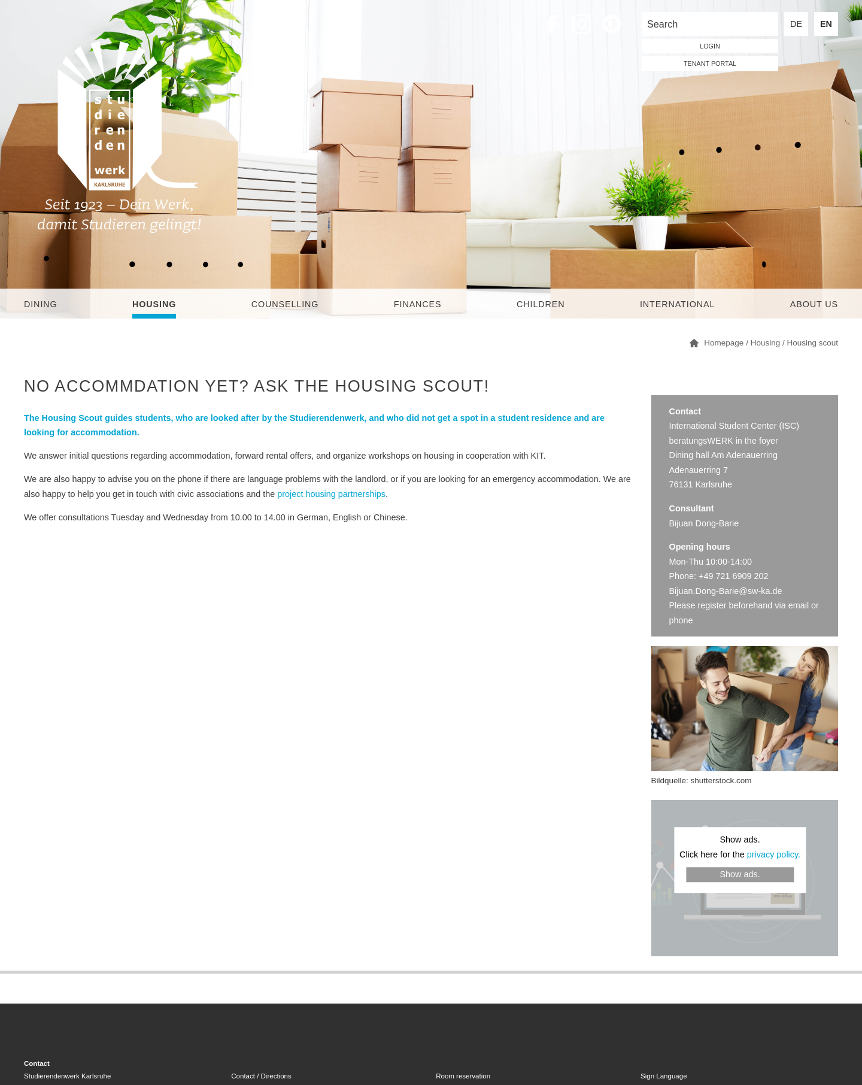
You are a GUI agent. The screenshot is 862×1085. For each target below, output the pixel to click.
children (540, 304)
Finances (418, 304)
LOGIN (710, 46)
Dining (40, 304)
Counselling (285, 304)
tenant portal (710, 63)
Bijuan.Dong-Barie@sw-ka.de (725, 591)
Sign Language (664, 1076)
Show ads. (740, 875)
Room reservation (463, 1076)
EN (826, 24)
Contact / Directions (261, 1076)
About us (814, 304)
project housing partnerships (331, 494)
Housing (154, 304)
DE (796, 24)
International (677, 304)
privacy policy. (773, 854)
